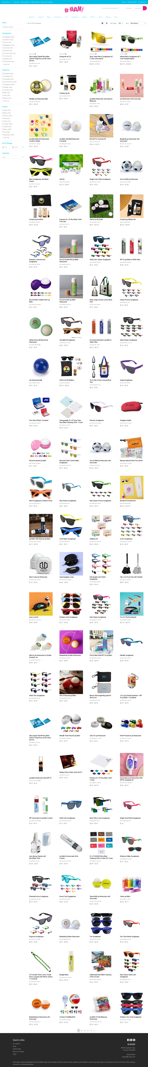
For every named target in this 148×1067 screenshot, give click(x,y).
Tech (101, 17)
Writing (109, 17)
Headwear (75, 17)
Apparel (32, 17)
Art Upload (16, 1044)
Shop (14, 1046)
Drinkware (58, 17)
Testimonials (35, 2)
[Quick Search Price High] (138, 8)
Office (93, 17)
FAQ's (15, 1054)
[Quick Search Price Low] (129, 8)
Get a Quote (25, 2)
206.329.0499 (131, 1054)
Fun (67, 17)
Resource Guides (46, 2)
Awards (41, 17)
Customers (5, 2)
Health (85, 17)
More (116, 17)
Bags (49, 17)
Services (17, 2)
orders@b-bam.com (128, 1057)
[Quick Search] (112, 8)
